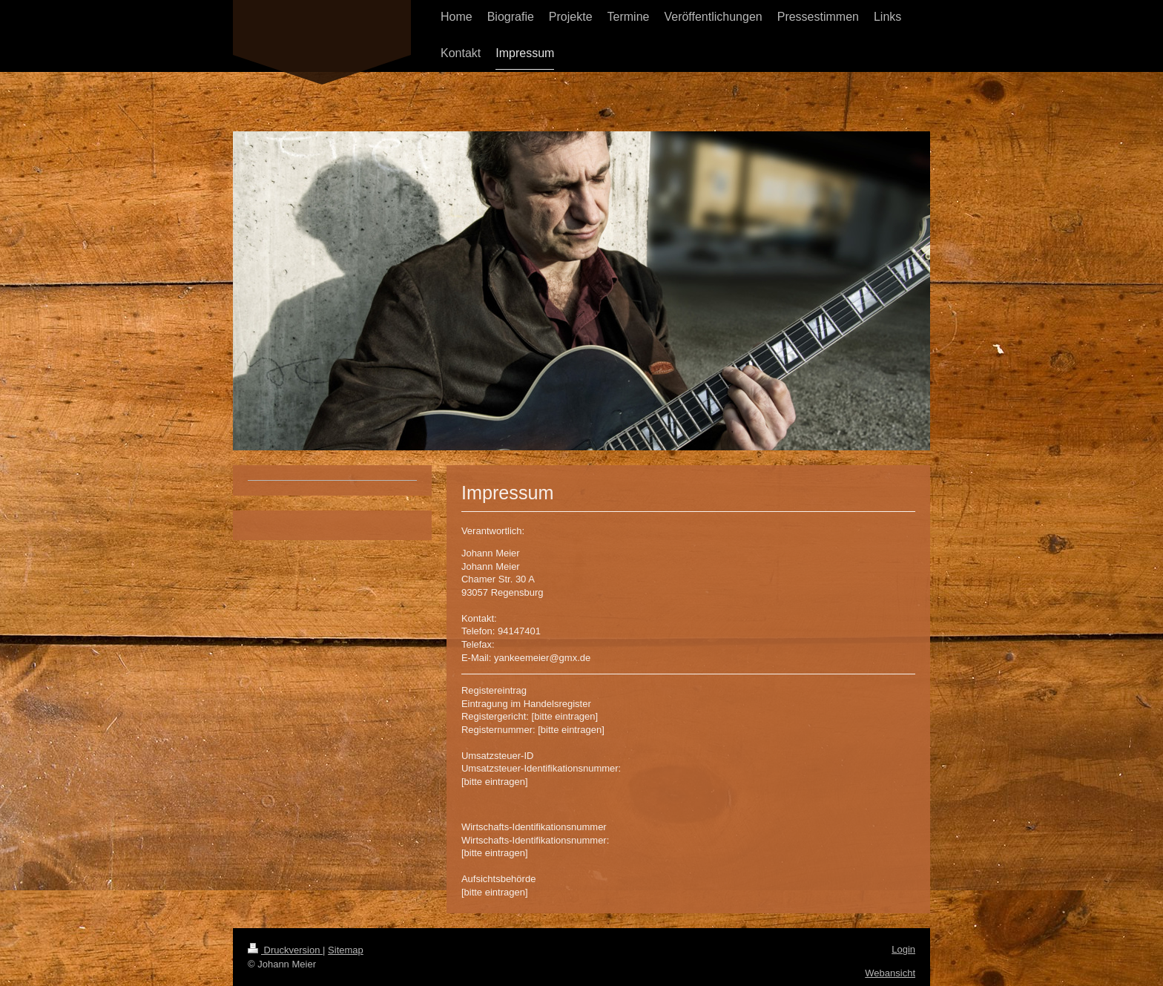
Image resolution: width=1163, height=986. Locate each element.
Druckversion (285, 950)
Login (903, 949)
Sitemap (345, 950)
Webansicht (890, 973)
